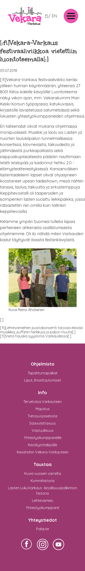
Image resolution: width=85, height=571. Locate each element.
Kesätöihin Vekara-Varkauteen (42, 452)
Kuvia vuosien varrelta (42, 473)
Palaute (42, 529)
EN (54, 15)
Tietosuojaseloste (42, 416)
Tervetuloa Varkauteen (42, 401)
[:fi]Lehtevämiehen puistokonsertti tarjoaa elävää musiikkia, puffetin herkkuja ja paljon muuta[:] (41, 329)
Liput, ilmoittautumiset (42, 380)
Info (42, 392)
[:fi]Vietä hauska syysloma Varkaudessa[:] (35, 336)
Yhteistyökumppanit (42, 507)
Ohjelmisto (42, 364)
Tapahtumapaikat (43, 373)
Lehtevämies (42, 500)
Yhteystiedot (42, 520)
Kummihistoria (42, 480)
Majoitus (43, 409)
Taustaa (43, 464)
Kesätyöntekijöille (42, 445)
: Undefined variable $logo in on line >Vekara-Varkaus (25, 26)
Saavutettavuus (42, 423)
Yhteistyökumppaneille (42, 437)
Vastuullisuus (42, 430)
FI (46, 15)
